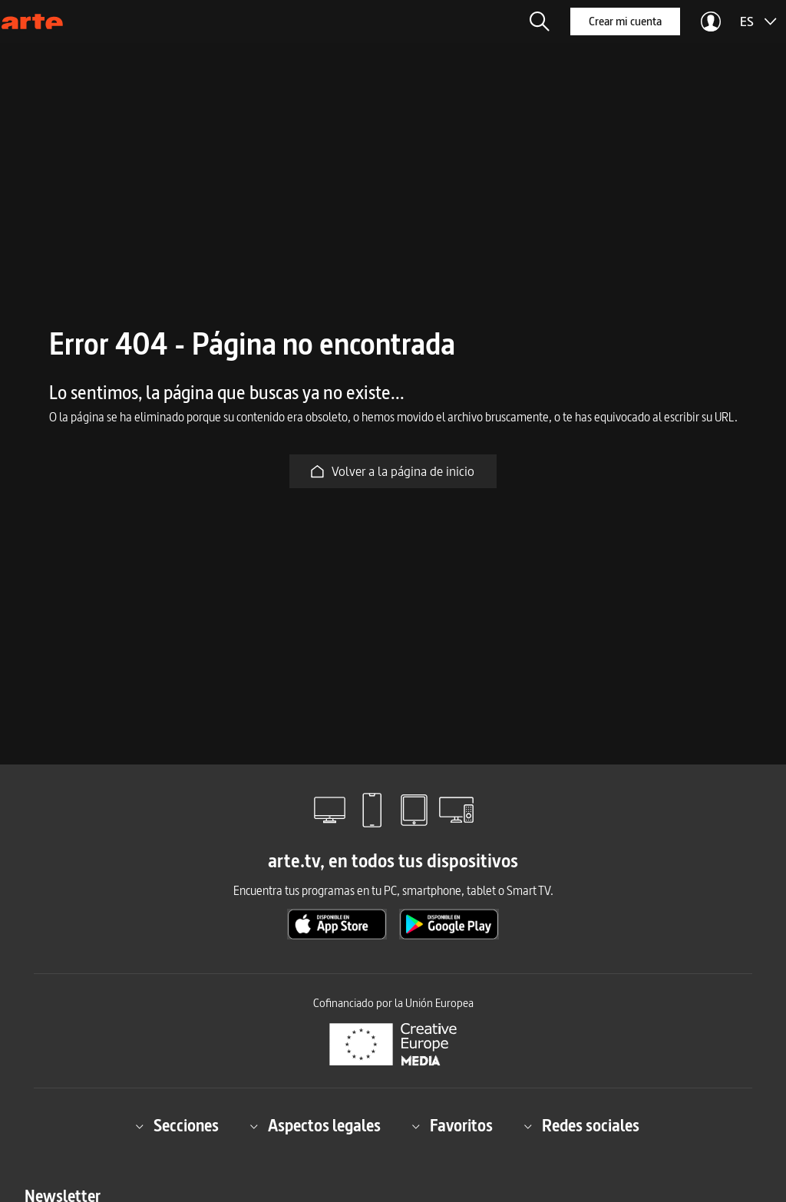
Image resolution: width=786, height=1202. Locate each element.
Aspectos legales (315, 1126)
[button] (539, 21)
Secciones (177, 1126)
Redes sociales (581, 1126)
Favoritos (452, 1126)
